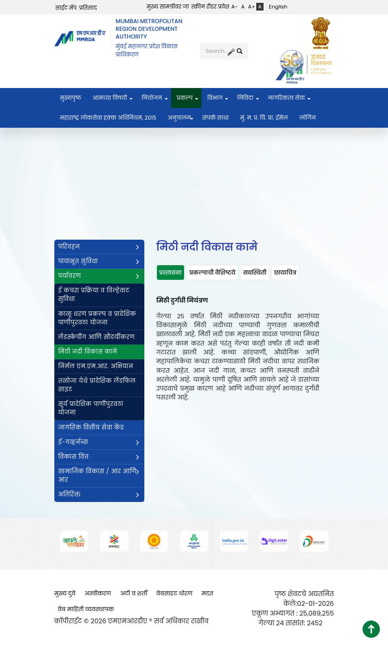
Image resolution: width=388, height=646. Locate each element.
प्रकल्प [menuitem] (185, 98)
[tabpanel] (237, 352)
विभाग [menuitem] (215, 98)
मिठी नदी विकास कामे (87, 352)
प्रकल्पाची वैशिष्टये (212, 272)
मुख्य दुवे (65, 593)
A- (235, 7)
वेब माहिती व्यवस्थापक (86, 609)
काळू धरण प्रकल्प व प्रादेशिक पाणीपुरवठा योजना (97, 318)
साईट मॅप (66, 8)
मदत (207, 593)
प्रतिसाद (88, 8)
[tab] (170, 272)
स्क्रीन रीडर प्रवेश (210, 7)
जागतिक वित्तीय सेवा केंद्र (91, 427)
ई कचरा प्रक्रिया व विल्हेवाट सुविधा (94, 294)
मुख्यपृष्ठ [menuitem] (70, 98)
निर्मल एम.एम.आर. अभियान (95, 366)
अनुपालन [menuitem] (179, 118)
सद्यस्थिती (255, 272)
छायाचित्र (285, 272)
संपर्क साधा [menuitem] (215, 118)
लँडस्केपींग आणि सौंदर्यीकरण (96, 337)
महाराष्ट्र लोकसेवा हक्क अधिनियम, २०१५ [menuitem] (108, 118)
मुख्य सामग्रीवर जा (168, 7)
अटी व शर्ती (133, 593)
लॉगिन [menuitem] (307, 118)
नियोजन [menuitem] (151, 98)
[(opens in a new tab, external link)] (322, 33)
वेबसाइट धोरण (174, 593)
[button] (371, 629)
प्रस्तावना (170, 272)
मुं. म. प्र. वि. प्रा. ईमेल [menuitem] (264, 118)
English (278, 7)
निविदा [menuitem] (245, 98)
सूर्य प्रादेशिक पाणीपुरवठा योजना (91, 408)
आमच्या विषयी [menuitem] (109, 98)
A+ (251, 7)
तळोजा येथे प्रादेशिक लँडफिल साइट (97, 385)
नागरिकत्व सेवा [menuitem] (286, 98)
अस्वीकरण (97, 593)
